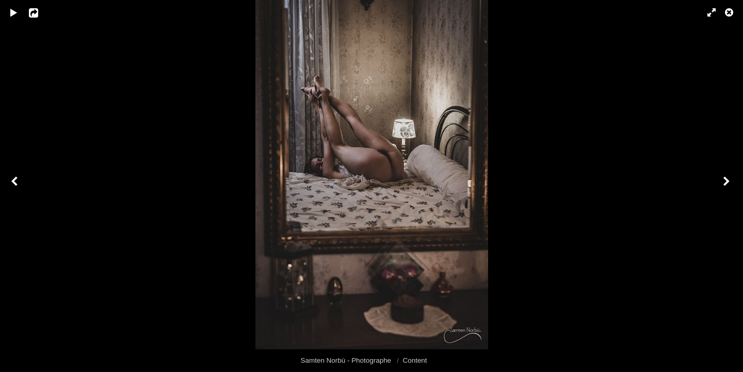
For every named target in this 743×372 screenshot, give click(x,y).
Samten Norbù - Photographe (347, 360)
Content (415, 360)
